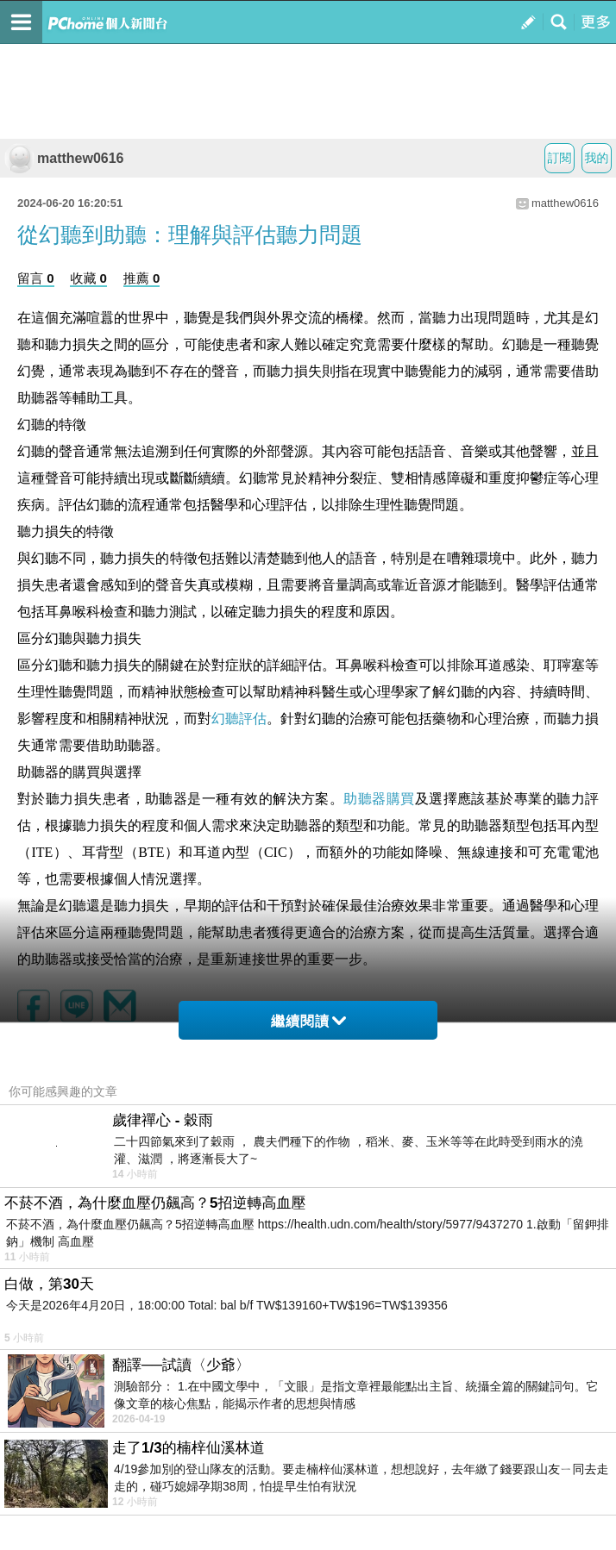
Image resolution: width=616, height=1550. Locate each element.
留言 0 (35, 278)
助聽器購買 (378, 798)
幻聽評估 (239, 718)
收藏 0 (88, 278)
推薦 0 (141, 278)
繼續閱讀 (308, 1021)
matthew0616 (64, 158)
